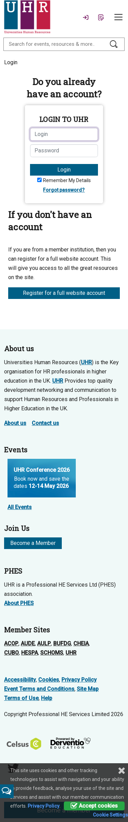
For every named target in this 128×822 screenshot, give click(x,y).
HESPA (29, 652)
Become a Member (33, 543)
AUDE (28, 643)
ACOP (11, 643)
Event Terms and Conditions (39, 689)
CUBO (11, 652)
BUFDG (62, 643)
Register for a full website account (64, 293)
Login (64, 169)
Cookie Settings (110, 815)
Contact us (45, 423)
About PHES (19, 603)
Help (46, 698)
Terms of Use (21, 698)
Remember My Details (67, 180)
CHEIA (81, 643)
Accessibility (20, 679)
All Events (20, 507)
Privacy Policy (79, 679)
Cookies (48, 679)
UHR (86, 362)
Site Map (88, 689)
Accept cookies (94, 806)
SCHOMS (51, 652)
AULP (44, 643)
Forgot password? (64, 190)
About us (15, 423)
